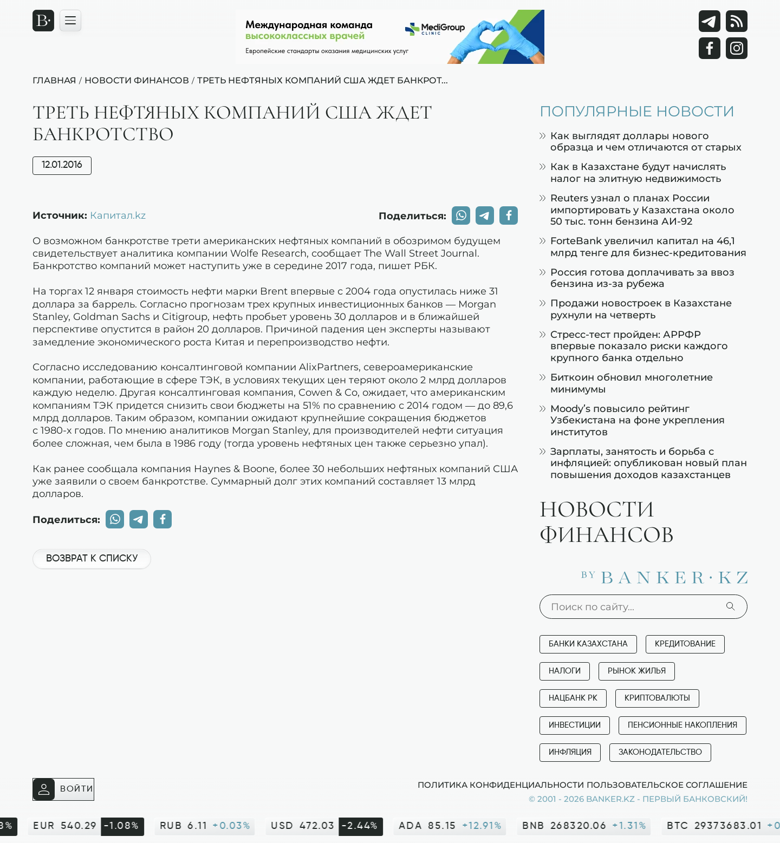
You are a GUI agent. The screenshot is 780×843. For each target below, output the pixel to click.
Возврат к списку (92, 559)
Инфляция (570, 752)
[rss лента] (737, 21)
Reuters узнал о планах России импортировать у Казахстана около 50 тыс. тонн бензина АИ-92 (637, 209)
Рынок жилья (637, 671)
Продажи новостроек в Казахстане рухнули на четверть (636, 309)
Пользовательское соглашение (667, 784)
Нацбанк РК (573, 698)
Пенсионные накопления (682, 725)
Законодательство (660, 752)
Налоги (565, 671)
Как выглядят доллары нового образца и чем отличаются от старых (641, 141)
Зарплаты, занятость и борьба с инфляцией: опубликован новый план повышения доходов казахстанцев (643, 463)
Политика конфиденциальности (501, 784)
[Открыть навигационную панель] (70, 20)
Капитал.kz (118, 215)
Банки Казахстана (588, 644)
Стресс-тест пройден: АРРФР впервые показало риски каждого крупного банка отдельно (634, 346)
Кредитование (685, 644)
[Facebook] (709, 48)
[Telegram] (709, 21)
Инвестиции (575, 725)
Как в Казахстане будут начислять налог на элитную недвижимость (633, 172)
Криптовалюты (657, 698)
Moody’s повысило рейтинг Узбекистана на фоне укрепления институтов (632, 420)
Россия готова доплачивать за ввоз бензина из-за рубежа (637, 278)
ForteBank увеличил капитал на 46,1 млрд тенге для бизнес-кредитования (643, 246)
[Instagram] (737, 48)
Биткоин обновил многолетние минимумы (626, 383)
